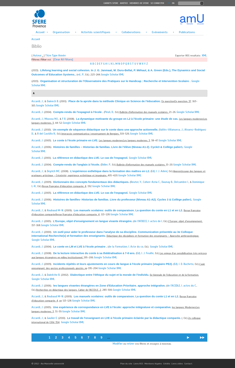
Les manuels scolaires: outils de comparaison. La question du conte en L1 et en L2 (128, 210)
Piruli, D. (109, 112)
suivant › (188, 339)
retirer (130, 343)
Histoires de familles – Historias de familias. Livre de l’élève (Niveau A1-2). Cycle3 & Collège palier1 (118, 146)
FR (169, 3)
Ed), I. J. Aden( (159, 171)
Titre (48, 55)
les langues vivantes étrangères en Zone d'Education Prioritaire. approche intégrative (109, 285)
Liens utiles (177, 363)
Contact (188, 363)
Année (62, 55)
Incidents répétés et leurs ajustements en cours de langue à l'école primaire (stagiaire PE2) (112, 263)
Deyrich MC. (53, 171)
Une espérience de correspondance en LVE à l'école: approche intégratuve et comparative (112, 307)
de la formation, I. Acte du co (125, 246)
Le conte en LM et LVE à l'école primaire (79, 246)
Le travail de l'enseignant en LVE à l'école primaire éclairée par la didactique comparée (123, 317)
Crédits (166, 363)
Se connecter (157, 3)
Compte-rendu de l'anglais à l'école (76, 164)
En (173, 3)
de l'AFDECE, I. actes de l (148, 221)
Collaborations (131, 32)
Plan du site (126, 363)
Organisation (61, 32)
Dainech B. (53, 101)
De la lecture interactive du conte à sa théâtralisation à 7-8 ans (94, 253)
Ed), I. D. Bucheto (183, 264)
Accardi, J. (37, 101)
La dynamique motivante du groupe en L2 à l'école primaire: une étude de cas (127, 118)
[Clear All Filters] (63, 59)
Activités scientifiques (95, 32)
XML (204, 55)
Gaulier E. (52, 318)
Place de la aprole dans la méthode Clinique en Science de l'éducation (114, 101)
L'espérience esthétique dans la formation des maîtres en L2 (109, 171)
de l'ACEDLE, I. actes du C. (182, 285)
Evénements (160, 32)
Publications (187, 32)
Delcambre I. (181, 182)
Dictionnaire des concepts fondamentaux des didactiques (91, 181)
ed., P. (80, 74)
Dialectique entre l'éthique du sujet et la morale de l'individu (109, 274)
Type (55, 55)
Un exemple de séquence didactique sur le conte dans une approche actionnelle (105, 129)
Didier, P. (106, 164)
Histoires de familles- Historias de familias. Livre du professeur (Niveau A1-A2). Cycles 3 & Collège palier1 (122, 199)
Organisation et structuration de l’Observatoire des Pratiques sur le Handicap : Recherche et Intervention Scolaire (115, 81)
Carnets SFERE (110, 3)
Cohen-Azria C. (151, 182)
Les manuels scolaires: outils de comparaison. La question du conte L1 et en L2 (126, 296)
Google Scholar (110, 74)
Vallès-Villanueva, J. (171, 129)
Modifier (118, 343)
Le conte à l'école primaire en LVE (75, 140)
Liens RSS (138, 363)
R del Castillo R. (46, 133)
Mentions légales (153, 363)
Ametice (124, 3)
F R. (64, 118)
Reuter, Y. (136, 182)
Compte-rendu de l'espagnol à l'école (78, 112)
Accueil (40, 32)
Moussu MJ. (51, 118)
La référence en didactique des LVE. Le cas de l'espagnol (90, 157)
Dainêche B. (53, 274)
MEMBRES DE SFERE (139, 3)
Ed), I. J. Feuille (145, 253)
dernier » (202, 339)
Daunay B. (167, 182)
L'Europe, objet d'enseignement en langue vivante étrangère (92, 221)
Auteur (37, 55)
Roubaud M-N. (55, 210)
